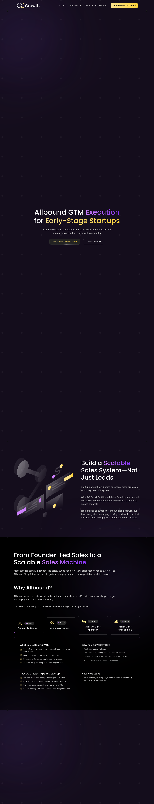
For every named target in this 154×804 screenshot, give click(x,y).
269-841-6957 (93, 241)
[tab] (29, 625)
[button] (75, 5)
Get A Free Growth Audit (124, 5)
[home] (28, 5)
